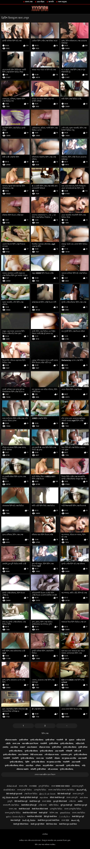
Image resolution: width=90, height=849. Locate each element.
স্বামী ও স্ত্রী (77, 751)
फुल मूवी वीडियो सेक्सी (60, 801)
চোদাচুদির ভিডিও (40, 790)
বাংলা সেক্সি (23, 786)
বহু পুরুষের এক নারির (69, 758)
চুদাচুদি (10, 801)
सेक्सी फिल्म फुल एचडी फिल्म (68, 824)
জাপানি (51, 2)
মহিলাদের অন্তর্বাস (11, 740)
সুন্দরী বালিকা (23, 740)
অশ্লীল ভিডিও (53, 805)
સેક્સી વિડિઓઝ (9, 790)
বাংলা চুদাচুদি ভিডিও (24, 790)
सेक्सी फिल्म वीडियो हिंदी (34, 817)
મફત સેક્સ (44, 797)
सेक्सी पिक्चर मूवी (34, 801)
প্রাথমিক (45, 834)
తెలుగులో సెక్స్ (82, 790)
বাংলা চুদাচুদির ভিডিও (12, 813)
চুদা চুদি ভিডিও (44, 786)
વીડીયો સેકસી (12, 786)
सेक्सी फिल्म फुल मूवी (80, 805)
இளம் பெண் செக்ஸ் (47, 794)
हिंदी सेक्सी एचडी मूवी (64, 794)
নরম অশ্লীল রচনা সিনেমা (30, 743)
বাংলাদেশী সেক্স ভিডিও (11, 805)
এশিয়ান (38, 766)
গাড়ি (83, 766)
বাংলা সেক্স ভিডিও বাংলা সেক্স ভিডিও (61, 790)
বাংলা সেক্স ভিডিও (78, 813)
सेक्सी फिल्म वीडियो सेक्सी (40, 809)
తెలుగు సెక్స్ (75, 820)
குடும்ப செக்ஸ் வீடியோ (15, 817)
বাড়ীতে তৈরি (80, 740)
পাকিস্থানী (69, 751)
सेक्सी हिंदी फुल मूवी (78, 817)
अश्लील (80, 801)
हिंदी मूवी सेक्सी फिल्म (50, 817)
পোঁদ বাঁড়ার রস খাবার (51, 755)
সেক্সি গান (72, 801)
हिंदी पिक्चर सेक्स (51, 824)
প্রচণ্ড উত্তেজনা (32, 747)
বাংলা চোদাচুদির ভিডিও (72, 809)
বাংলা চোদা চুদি (78, 794)
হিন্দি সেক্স (45, 733)
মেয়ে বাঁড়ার (40, 2)
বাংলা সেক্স (28, 2)
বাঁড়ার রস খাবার (44, 747)
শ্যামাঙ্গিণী (60, 740)
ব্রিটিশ (27, 762)
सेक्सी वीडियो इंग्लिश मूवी (28, 805)
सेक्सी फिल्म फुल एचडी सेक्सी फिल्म (48, 820)
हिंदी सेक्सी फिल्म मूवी (21, 801)
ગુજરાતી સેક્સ (65, 813)
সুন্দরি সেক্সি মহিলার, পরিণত (14, 766)
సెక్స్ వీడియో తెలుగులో (10, 797)
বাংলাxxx (33, 786)
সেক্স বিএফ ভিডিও (30, 794)
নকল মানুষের (62, 2)
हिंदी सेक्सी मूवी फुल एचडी (14, 794)
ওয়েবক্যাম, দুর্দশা (66, 755)
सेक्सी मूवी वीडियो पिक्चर (20, 824)
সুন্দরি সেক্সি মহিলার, (67, 743)
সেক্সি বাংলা (43, 805)
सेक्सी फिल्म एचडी (24, 809)
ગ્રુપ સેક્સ (84, 797)
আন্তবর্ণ (22, 747)
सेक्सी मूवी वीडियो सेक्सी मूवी (29, 797)
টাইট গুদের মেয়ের (36, 755)
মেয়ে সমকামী (59, 751)
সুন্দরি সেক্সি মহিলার (36, 740)
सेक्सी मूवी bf (43, 813)
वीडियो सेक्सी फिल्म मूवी (57, 797)
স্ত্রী (66, 740)
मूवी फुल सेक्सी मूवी (66, 805)
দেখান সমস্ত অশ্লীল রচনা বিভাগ (45, 774)
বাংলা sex (65, 820)
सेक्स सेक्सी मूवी (15, 820)
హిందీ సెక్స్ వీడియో (29, 820)
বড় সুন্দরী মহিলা (48, 766)
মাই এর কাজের (53, 769)
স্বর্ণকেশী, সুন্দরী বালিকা (38, 769)
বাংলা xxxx (46, 801)
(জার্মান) (5, 747)
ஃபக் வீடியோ (64, 817)
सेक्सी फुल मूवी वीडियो (37, 824)
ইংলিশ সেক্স (54, 813)
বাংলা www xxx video (60, 786)
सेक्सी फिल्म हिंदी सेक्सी (30, 813)
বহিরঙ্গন (57, 758)
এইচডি (8, 743)
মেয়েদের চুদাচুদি (77, 786)
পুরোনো (71, 740)
